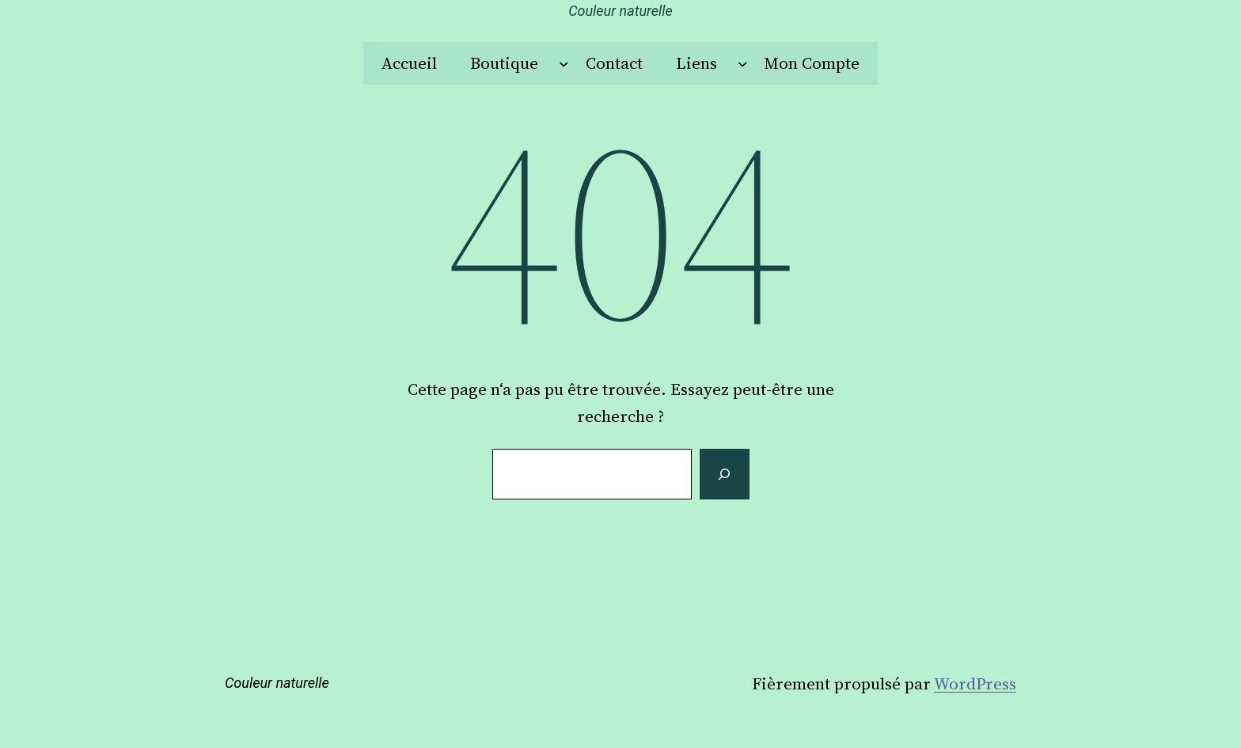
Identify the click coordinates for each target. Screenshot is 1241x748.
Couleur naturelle (620, 10)
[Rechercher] (724, 474)
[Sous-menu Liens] (743, 64)
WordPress (975, 683)
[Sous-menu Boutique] (564, 64)
